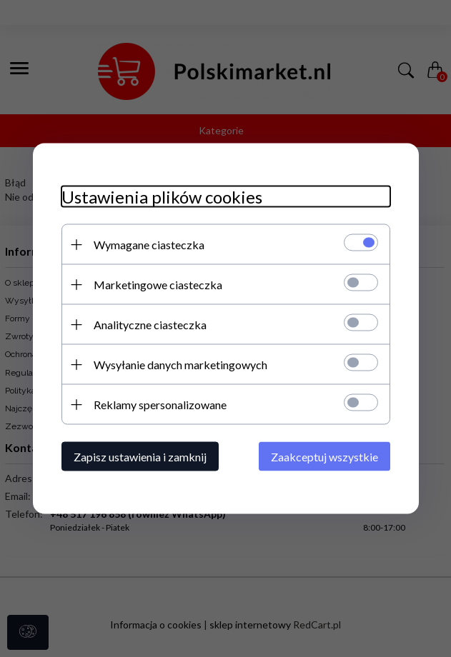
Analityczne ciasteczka (150, 324)
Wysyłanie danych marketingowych (180, 364)
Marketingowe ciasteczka (158, 284)
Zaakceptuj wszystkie (324, 456)
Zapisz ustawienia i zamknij (140, 456)
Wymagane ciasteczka (149, 244)
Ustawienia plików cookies (161, 196)
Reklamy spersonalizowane (160, 404)
